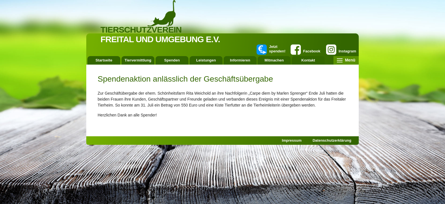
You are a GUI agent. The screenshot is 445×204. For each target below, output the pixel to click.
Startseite (103, 60)
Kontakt (308, 60)
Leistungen (206, 60)
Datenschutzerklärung (331, 140)
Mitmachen (274, 60)
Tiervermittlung (138, 60)
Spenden (172, 60)
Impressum (291, 140)
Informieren (240, 60)
